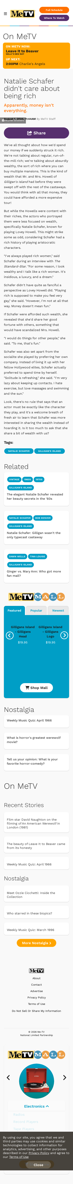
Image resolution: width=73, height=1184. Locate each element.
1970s (39, 479)
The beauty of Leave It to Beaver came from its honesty (36, 846)
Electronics (36, 1106)
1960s (27, 479)
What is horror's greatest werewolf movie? (33, 740)
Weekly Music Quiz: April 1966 (29, 720)
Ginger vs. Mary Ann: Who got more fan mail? (34, 574)
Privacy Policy (36, 997)
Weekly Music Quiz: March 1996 (30, 930)
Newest (58, 610)
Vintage (14, 479)
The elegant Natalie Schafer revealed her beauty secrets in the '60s (35, 496)
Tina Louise (37, 556)
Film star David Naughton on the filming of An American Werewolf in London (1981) (33, 823)
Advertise (36, 991)
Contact (36, 984)
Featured (14, 610)
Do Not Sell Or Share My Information (36, 1010)
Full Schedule (54, 10)
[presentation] (10, 635)
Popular (36, 610)
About (36, 978)
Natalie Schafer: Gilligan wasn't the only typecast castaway (34, 535)
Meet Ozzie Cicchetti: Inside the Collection (31, 895)
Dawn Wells (17, 556)
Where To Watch (54, 18)
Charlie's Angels (32, 64)
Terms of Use (36, 1004)
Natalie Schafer (19, 451)
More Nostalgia (36, 943)
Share (36, 133)
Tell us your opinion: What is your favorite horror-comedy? (32, 761)
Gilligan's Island (49, 451)
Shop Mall (36, 688)
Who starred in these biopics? (29, 913)
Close (38, 1165)
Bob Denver (43, 518)
